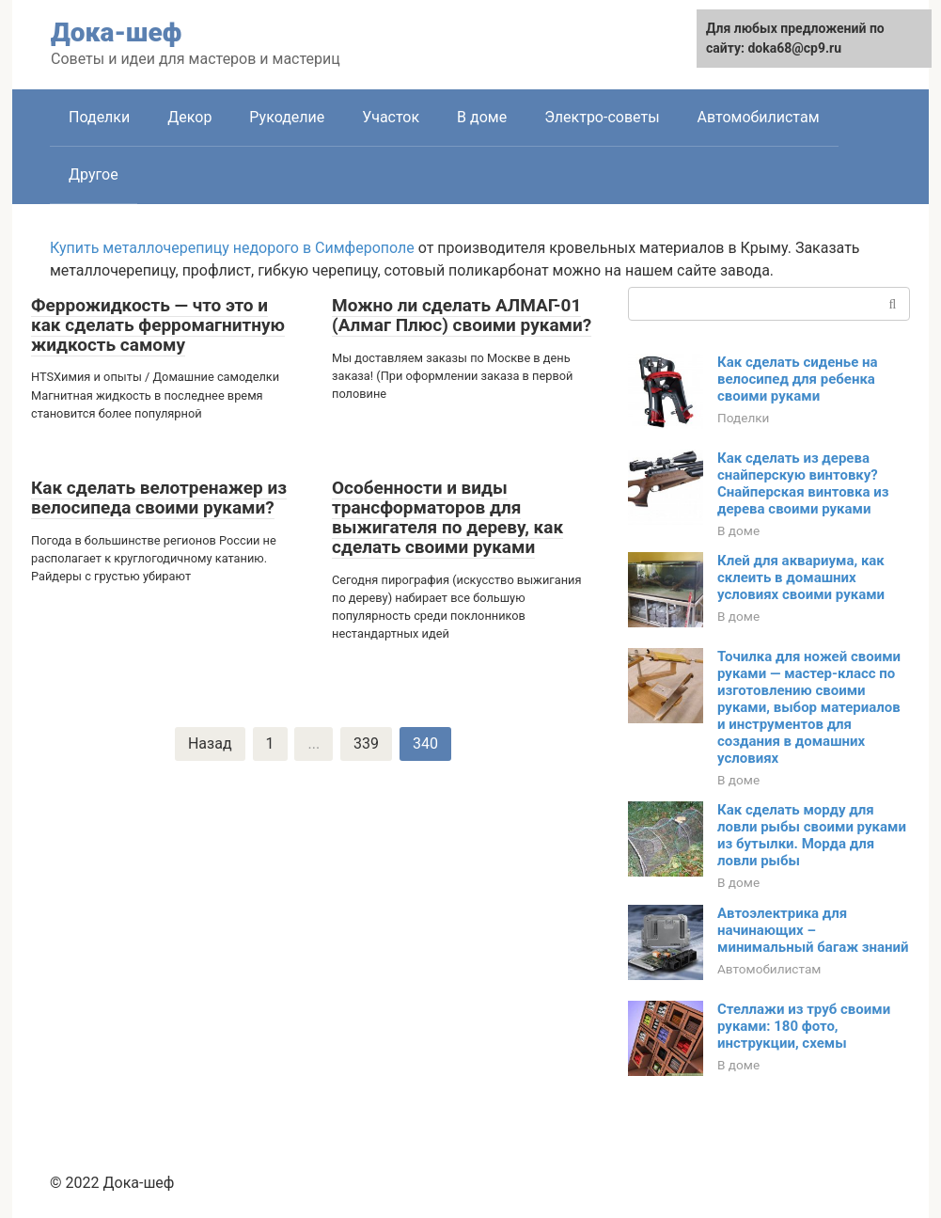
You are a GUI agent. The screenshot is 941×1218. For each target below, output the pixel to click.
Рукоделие (286, 117)
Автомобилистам (759, 117)
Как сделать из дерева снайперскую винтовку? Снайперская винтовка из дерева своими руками (802, 483)
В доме (482, 117)
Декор (189, 117)
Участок (390, 117)
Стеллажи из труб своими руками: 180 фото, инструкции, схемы (803, 1026)
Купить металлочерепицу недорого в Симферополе (232, 248)
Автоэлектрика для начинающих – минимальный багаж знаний (813, 930)
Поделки (99, 117)
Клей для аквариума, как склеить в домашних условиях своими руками (801, 577)
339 (366, 743)
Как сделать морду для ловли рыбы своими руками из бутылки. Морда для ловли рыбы (811, 835)
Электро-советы (601, 117)
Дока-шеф (116, 32)
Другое (93, 174)
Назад (210, 743)
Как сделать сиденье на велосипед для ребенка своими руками (797, 379)
